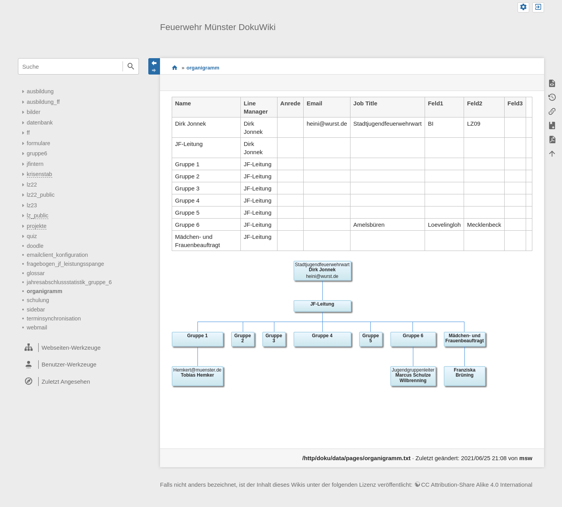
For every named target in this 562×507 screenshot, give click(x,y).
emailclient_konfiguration (57, 255)
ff (28, 133)
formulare (38, 143)
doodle (35, 246)
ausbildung (40, 91)
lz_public (37, 215)
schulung (38, 300)
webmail (37, 327)
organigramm (44, 291)
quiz (32, 236)
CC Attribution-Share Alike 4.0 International (476, 484)
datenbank (40, 122)
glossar (36, 273)
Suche (131, 66)
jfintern (35, 164)
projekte (37, 226)
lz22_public (41, 195)
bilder (34, 112)
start (175, 67)
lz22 (32, 184)
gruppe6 (37, 153)
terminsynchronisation (54, 318)
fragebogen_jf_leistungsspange (65, 264)
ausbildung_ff (43, 102)
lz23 (32, 205)
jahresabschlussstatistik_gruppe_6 (69, 282)
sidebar (36, 309)
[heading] (78, 348)
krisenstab (39, 174)
